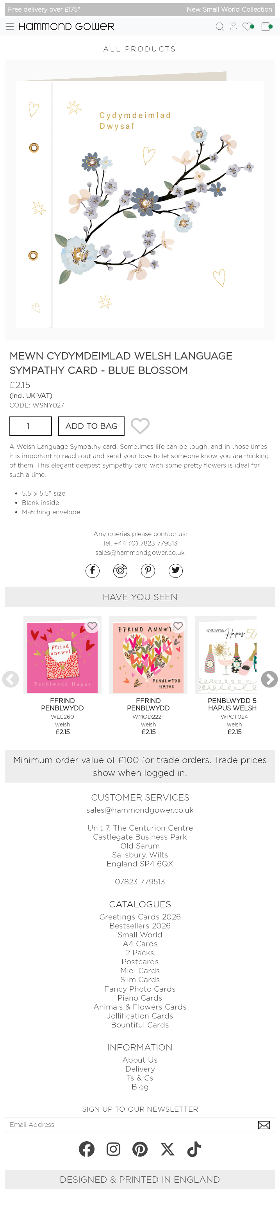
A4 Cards (140, 943)
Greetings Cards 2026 (140, 916)
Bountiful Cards (140, 1024)
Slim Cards (140, 979)
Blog (140, 1086)
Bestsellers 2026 (140, 925)
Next (269, 680)
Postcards (140, 961)
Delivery (140, 1069)
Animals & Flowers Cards (140, 1007)
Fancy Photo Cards (140, 989)
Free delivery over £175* (44, 9)
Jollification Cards (140, 1015)
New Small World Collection (229, 9)
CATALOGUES (140, 904)
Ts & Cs (140, 1077)
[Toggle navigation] (10, 26)
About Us (140, 1060)
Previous (10, 680)
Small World (140, 934)
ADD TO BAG (91, 426)
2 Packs (140, 952)
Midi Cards (140, 970)
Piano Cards (140, 998)
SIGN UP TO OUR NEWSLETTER (140, 1109)
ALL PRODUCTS (140, 49)
